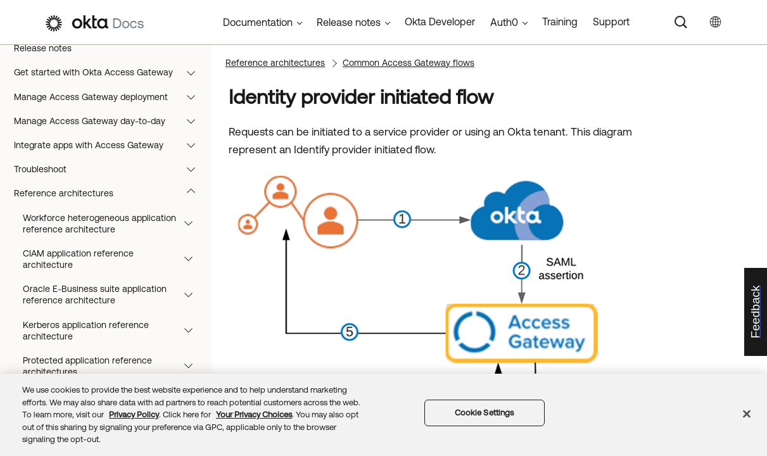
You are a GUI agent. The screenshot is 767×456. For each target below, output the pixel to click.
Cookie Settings (484, 412)
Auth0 (504, 22)
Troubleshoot (110, 169)
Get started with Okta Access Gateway (110, 72)
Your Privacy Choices (254, 414)
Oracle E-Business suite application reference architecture (114, 294)
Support (611, 21)
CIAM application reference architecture (114, 259)
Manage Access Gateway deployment (110, 97)
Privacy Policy (134, 414)
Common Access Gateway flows (408, 63)
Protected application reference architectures (114, 366)
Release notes (43, 48)
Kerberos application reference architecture (114, 330)
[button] (194, 72)
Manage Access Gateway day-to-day (110, 121)
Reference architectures (110, 193)
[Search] (681, 22)
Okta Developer (440, 21)
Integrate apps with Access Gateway (110, 145)
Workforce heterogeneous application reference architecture (114, 223)
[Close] (747, 414)
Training (560, 21)
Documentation (258, 22)
